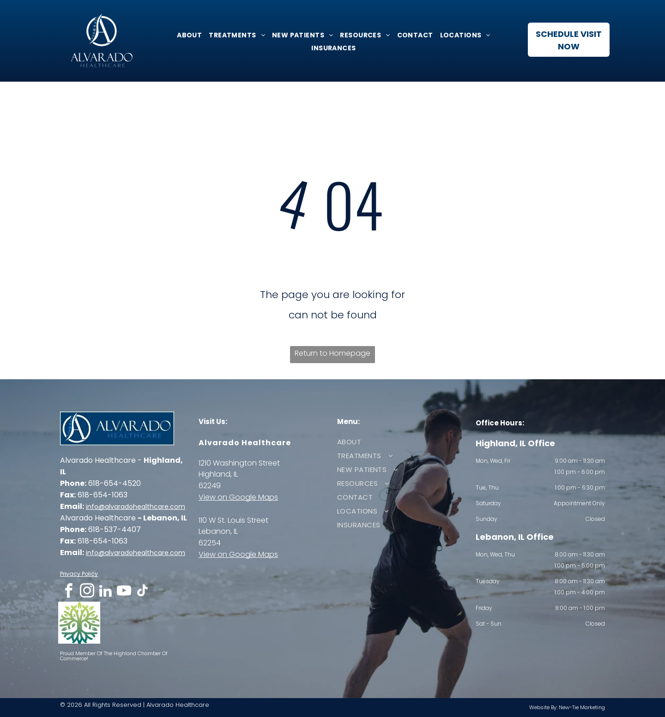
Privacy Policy (79, 574)
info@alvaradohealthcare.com (135, 506)
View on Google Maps (238, 497)
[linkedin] (105, 592)
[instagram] (87, 592)
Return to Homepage (332, 353)
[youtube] (123, 592)
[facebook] (68, 592)
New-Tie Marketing (582, 707)
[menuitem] (188, 35)
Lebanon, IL (218, 531)
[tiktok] (142, 592)
